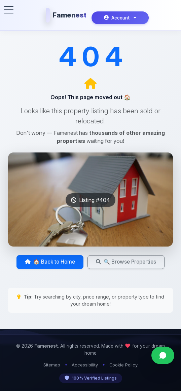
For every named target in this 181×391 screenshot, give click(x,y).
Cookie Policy (123, 364)
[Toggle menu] (8, 9)
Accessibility (85, 364)
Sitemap (51, 364)
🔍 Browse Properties (126, 262)
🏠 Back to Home (50, 262)
